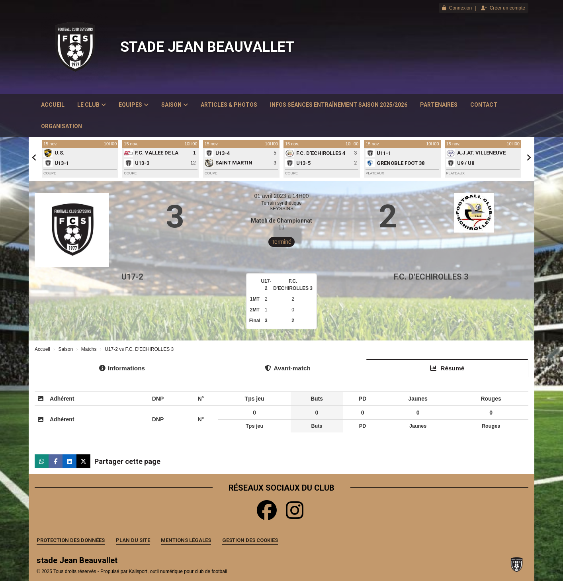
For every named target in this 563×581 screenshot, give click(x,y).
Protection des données (71, 540)
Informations (122, 368)
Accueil (53, 105)
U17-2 (132, 277)
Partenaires (438, 105)
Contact (483, 105)
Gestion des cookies (250, 540)
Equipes (134, 105)
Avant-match (288, 368)
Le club (91, 105)
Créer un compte (503, 8)
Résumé (447, 368)
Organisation (61, 126)
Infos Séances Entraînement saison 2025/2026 (338, 105)
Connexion (457, 8)
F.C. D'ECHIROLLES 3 (431, 277)
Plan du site (133, 540)
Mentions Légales (186, 540)
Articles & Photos (229, 105)
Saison (174, 105)
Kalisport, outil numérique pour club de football (178, 571)
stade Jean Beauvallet (207, 47)
